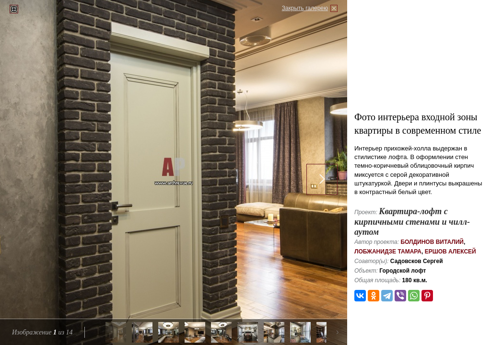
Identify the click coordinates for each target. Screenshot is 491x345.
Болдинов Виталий (432, 242)
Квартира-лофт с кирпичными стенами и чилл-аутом (412, 222)
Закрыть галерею (305, 8)
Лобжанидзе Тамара (387, 251)
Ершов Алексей (450, 251)
